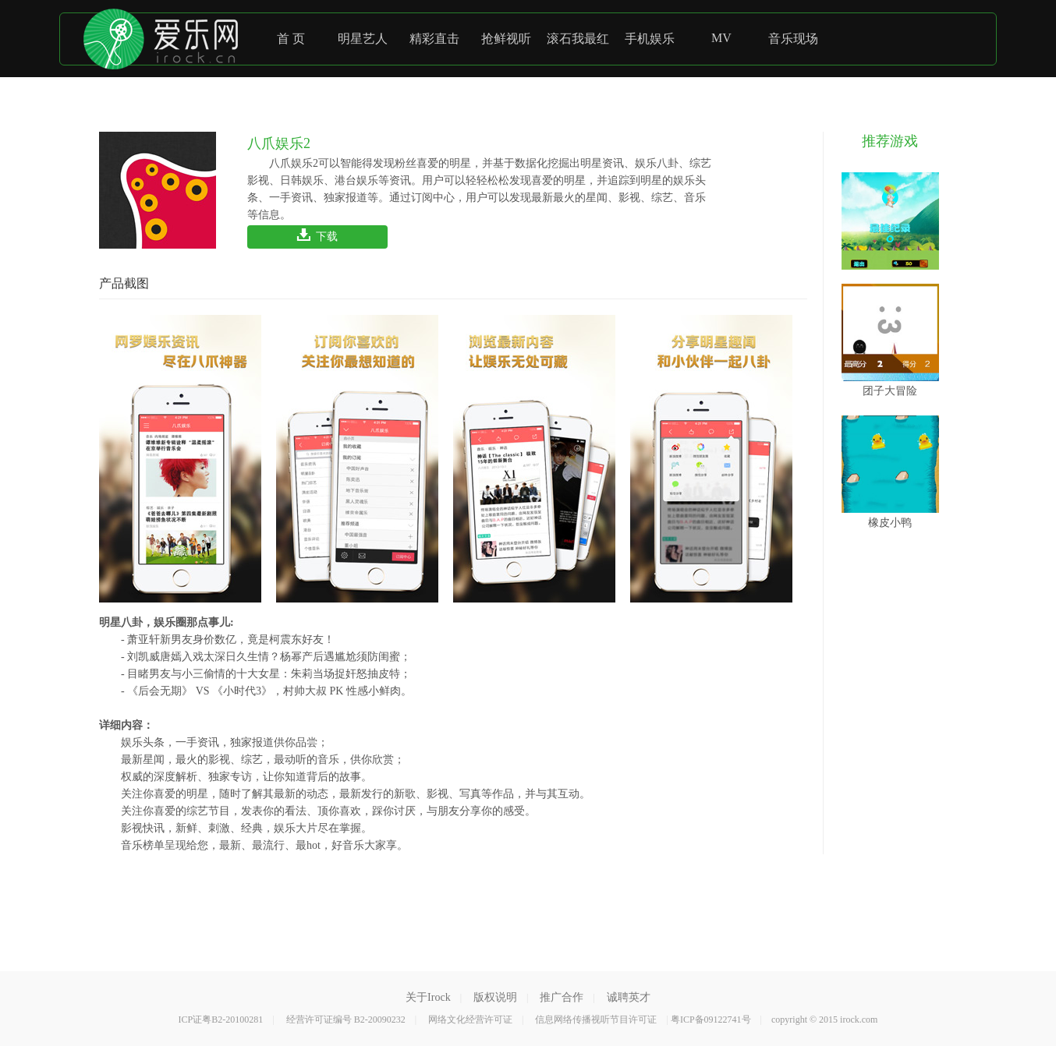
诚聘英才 (628, 997)
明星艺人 (363, 38)
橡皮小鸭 (890, 471)
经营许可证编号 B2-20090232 (346, 1019)
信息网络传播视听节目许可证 (596, 1019)
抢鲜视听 (506, 38)
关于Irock (428, 997)
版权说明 (495, 997)
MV (721, 37)
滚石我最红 (578, 38)
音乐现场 (793, 38)
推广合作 (561, 997)
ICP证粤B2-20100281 (221, 1019)
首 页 (291, 38)
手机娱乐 (650, 38)
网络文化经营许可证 (470, 1019)
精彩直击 (434, 38)
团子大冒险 (890, 340)
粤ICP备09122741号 (711, 1019)
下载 (317, 236)
